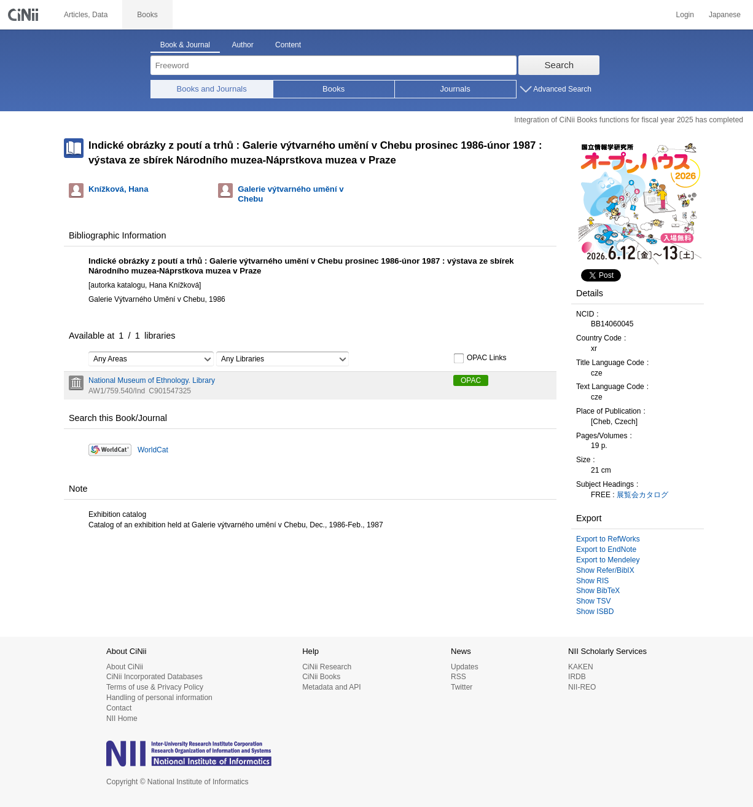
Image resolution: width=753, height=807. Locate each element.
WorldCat (153, 450)
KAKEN (580, 667)
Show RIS (592, 581)
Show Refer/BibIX (605, 570)
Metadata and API (331, 687)
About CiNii (124, 667)
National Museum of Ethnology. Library (151, 380)
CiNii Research (326, 667)
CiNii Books (321, 676)
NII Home (122, 718)
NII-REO (582, 687)
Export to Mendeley (607, 560)
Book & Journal (185, 45)
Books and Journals (212, 88)
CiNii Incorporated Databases (154, 676)
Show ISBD (595, 611)
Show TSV (593, 601)
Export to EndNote (606, 549)
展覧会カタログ (642, 494)
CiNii (24, 15)
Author (242, 45)
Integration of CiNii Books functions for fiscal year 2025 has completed (628, 120)
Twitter (461, 687)
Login (685, 14)
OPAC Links (479, 358)
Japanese (725, 14)
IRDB (577, 676)
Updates (464, 667)
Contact (118, 708)
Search (559, 65)
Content (288, 45)
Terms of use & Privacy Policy (154, 687)
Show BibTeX (598, 590)
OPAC (471, 380)
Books (333, 88)
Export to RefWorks (608, 539)
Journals (455, 88)
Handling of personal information (159, 697)
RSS (458, 676)
